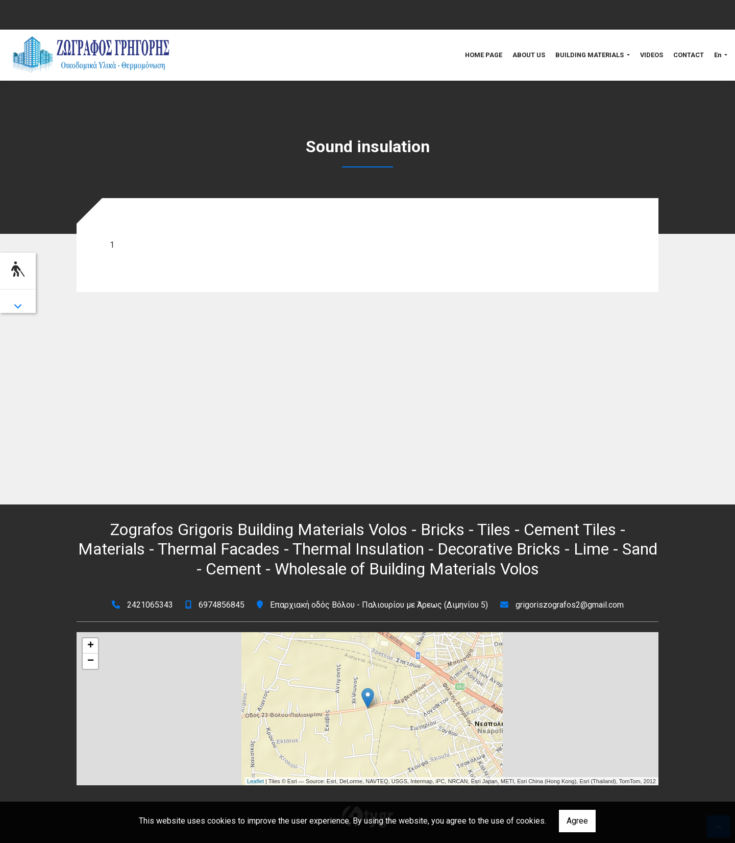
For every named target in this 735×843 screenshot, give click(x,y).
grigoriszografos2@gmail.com (570, 605)
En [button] (718, 55)
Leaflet (255, 781)
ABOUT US (528, 55)
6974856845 (221, 605)
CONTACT (688, 55)
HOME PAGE (483, 55)
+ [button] (90, 646)
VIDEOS (651, 55)
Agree (577, 821)
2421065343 (150, 605)
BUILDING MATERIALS (590, 55)
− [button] (90, 661)
